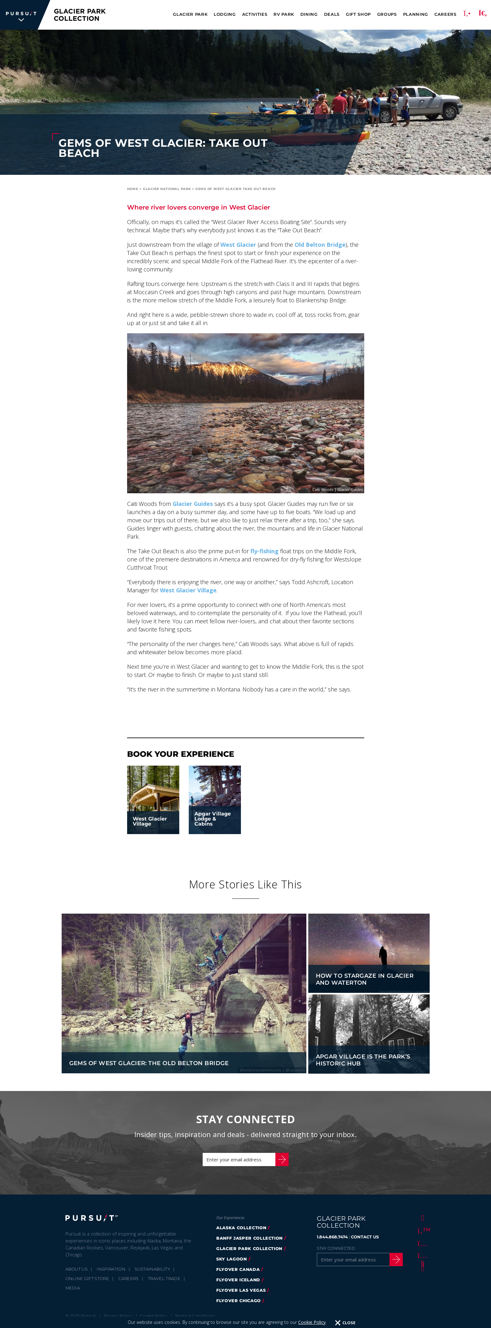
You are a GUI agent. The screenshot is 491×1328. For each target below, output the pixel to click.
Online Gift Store (87, 1278)
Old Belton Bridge (320, 244)
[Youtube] (421, 1255)
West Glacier (238, 244)
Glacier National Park (167, 189)
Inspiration (111, 1269)
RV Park (283, 14)
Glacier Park (190, 14)
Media (72, 1287)
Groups (387, 14)
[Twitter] (421, 1230)
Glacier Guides (193, 503)
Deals (332, 14)
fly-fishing (264, 551)
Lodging (225, 14)
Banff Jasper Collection (249, 1238)
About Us (76, 1269)
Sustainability (152, 1269)
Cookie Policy (153, 1315)
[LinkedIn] (421, 1268)
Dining (309, 14)
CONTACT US (365, 1236)
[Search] (483, 15)
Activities (254, 14)
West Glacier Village (188, 590)
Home (132, 189)
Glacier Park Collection (249, 1248)
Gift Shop (358, 14)
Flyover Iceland (238, 1279)
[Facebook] (421, 1217)
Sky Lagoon (231, 1258)
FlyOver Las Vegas (241, 1290)
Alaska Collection (241, 1227)
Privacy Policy (118, 1315)
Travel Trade (164, 1278)
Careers (445, 14)
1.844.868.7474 (332, 1236)
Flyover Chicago (238, 1300)
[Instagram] (421, 1243)
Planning (415, 14)
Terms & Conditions (195, 1315)
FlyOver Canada (238, 1269)
